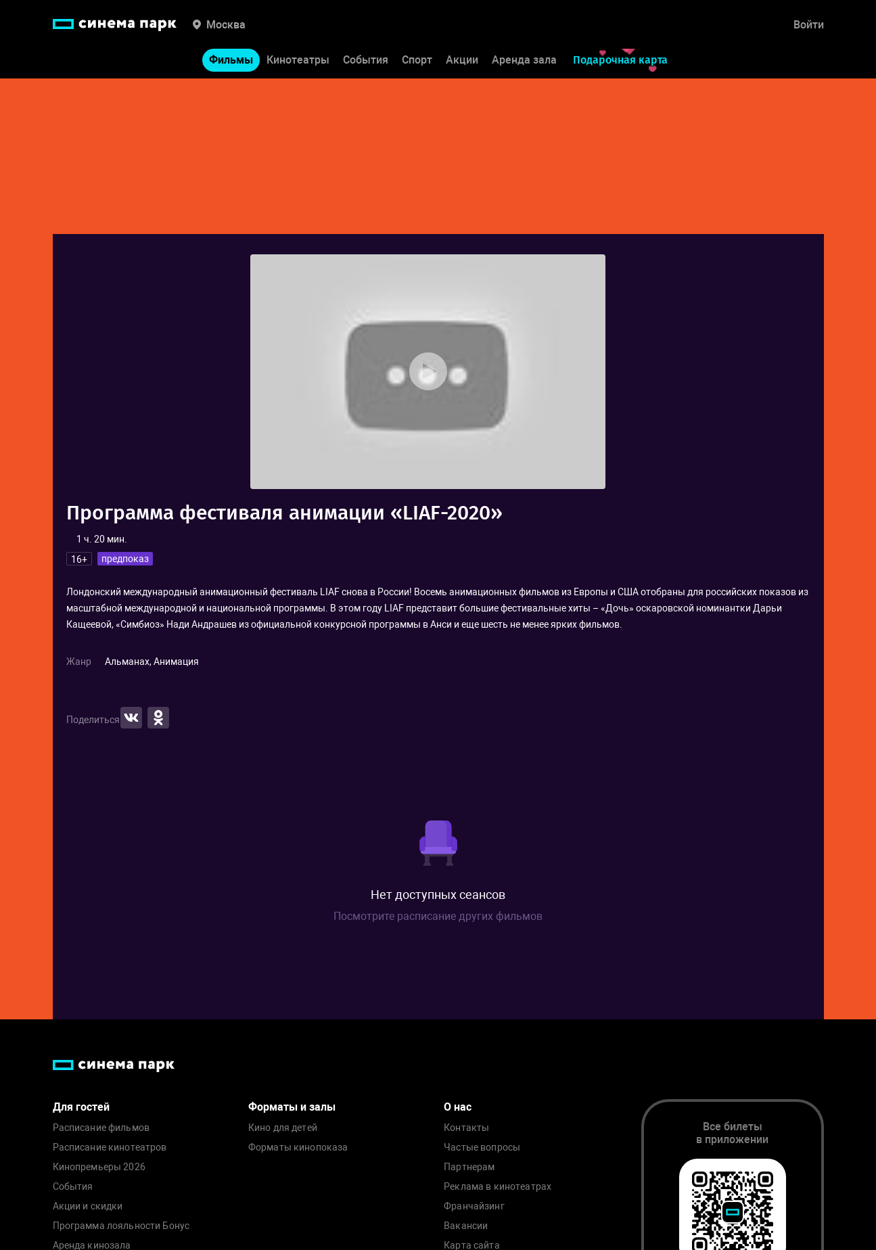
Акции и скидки (88, 1206)
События (365, 59)
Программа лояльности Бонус (121, 1226)
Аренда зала (524, 59)
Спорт (417, 59)
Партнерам (469, 1167)
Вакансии (466, 1226)
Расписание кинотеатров (110, 1147)
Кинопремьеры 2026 (99, 1167)
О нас (457, 1107)
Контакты (466, 1128)
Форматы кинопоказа (298, 1147)
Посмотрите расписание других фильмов (438, 916)
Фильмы (231, 59)
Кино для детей (282, 1128)
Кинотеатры (298, 59)
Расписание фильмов (101, 1128)
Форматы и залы (292, 1107)
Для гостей (81, 1107)
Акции (462, 59)
